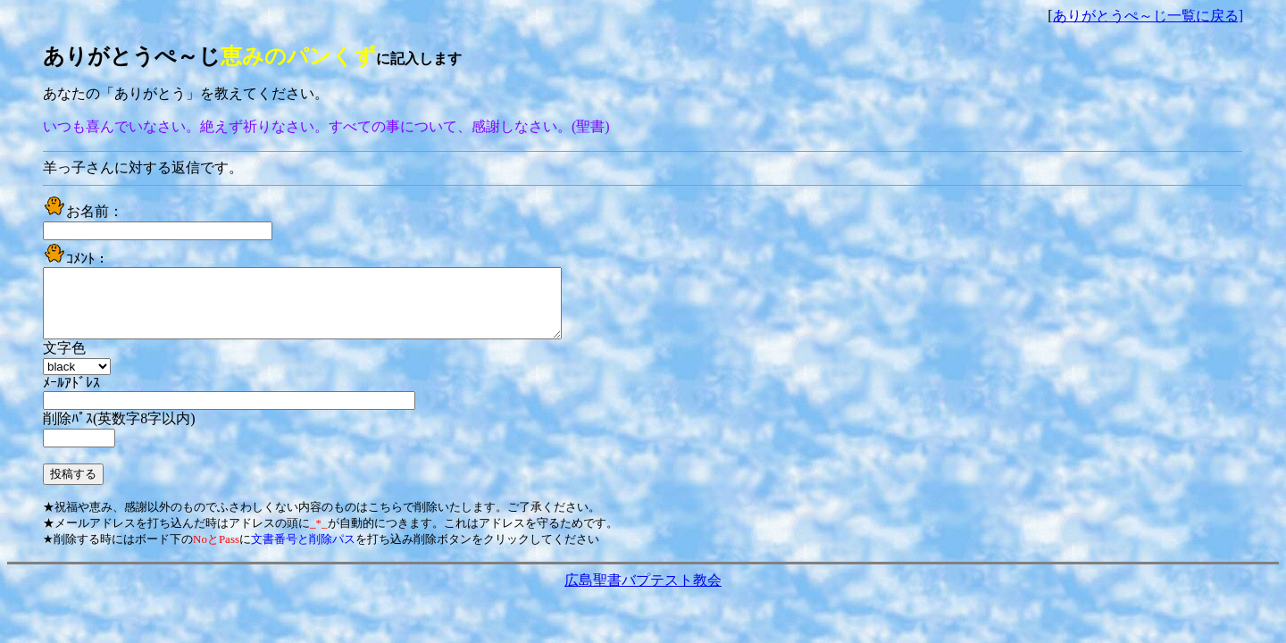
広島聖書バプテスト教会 (643, 593)
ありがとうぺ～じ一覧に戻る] (1148, 15)
